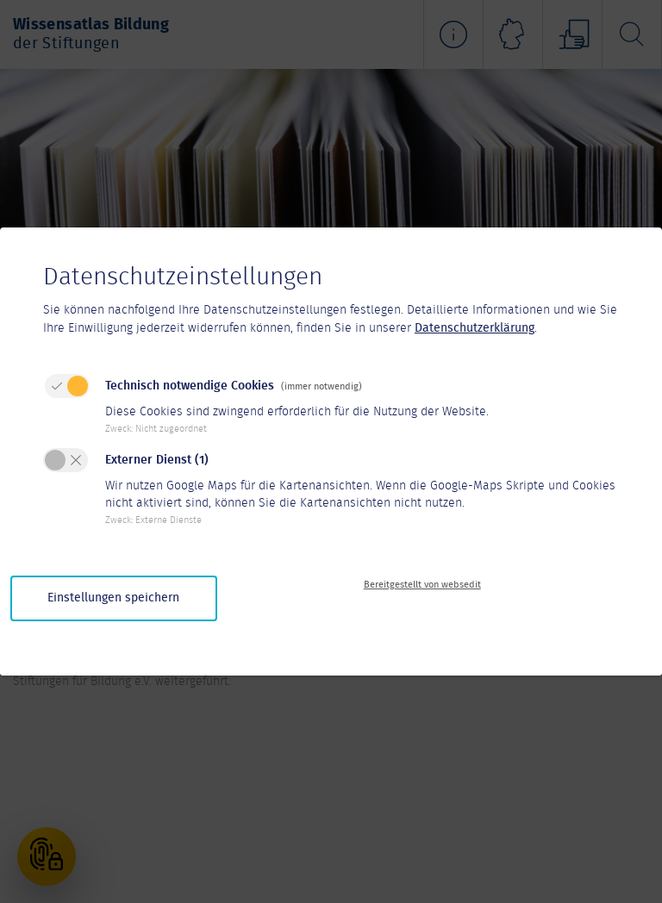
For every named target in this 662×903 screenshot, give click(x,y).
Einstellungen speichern (113, 598)
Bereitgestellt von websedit (422, 584)
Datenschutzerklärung (474, 328)
